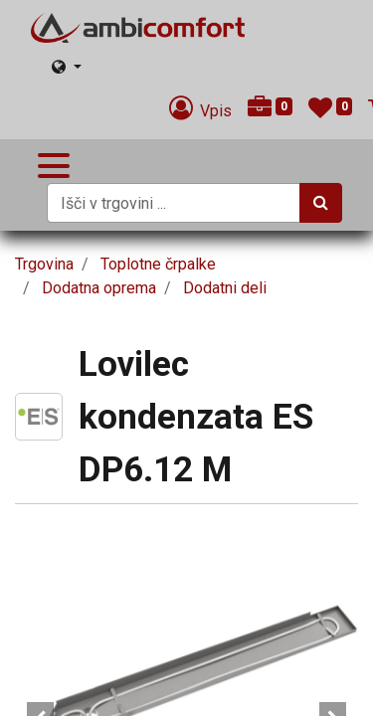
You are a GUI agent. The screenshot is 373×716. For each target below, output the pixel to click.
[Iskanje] (320, 203)
